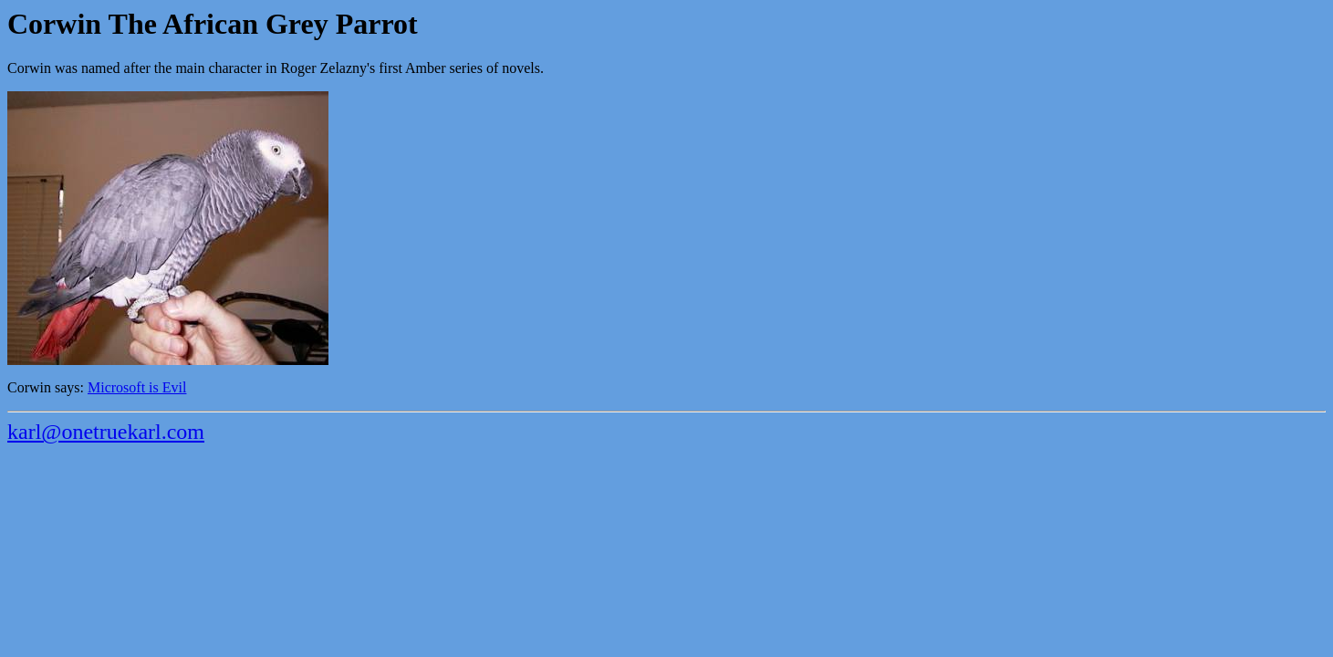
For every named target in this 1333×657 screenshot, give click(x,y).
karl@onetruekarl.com (105, 431)
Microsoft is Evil (137, 387)
